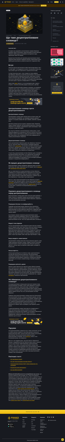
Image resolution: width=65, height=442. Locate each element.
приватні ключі (32, 184)
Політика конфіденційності (43, 424)
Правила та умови (42, 420)
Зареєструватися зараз (57, 92)
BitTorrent (40, 167)
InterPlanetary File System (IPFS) (18, 168)
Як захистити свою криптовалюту (18, 367)
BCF (32, 421)
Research (33, 427)
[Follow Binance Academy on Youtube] (53, 417)
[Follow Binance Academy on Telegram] (51, 417)
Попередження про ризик (28, 400)
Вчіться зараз (43, 5)
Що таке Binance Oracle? (16, 359)
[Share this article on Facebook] (54, 13)
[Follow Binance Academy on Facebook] (47, 417)
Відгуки (41, 432)
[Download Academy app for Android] (11, 426)
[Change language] (60, 2)
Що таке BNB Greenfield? (16, 369)
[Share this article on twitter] (51, 13)
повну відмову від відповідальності (26, 388)
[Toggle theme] (63, 2)
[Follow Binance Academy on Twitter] (49, 417)
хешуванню (11, 275)
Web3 (16, 83)
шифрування (18, 145)
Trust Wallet (33, 429)
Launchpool (33, 425)
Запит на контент (42, 430)
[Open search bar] (48, 2)
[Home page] (7, 2)
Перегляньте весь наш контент (32, 411)
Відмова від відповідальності (43, 427)
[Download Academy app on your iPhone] (11, 424)
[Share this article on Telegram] (58, 13)
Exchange (33, 419)
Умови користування (16, 400)
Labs (32, 423)
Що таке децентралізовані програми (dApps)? (21, 361)
